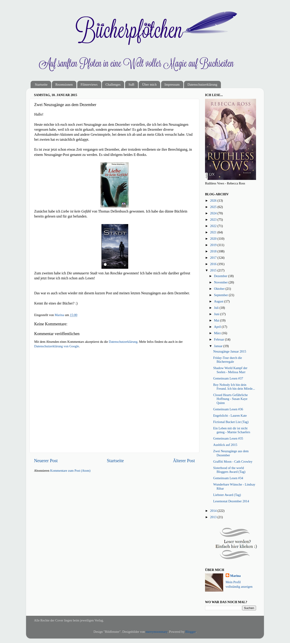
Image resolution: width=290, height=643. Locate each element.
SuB (131, 84)
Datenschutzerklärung (202, 84)
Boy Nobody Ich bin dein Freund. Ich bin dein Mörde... (234, 386)
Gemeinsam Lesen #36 (228, 409)
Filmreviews (89, 84)
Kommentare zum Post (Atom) (70, 470)
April (218, 327)
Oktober (220, 288)
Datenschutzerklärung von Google (56, 346)
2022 (213, 226)
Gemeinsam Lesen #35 (228, 438)
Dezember (221, 276)
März (218, 333)
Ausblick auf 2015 (225, 445)
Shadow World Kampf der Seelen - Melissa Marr (230, 370)
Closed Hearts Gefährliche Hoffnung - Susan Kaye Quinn (230, 399)
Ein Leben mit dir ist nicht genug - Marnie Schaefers (231, 430)
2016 (213, 264)
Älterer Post (184, 460)
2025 (213, 207)
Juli (217, 307)
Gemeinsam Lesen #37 (228, 378)
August (219, 301)
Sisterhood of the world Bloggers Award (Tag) (229, 470)
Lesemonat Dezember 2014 (231, 501)
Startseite (41, 84)
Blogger (190, 631)
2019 (213, 245)
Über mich (149, 84)
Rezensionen (64, 84)
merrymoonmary (156, 631)
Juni (217, 314)
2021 (213, 232)
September (221, 295)
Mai (217, 320)
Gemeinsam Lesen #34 (228, 478)
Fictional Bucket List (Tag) (231, 422)
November (221, 282)
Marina (235, 576)
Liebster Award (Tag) (227, 495)
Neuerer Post (46, 460)
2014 (213, 510)
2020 (213, 238)
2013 (213, 517)
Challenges (113, 84)
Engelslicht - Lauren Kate (230, 415)
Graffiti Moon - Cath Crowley (232, 461)
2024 (213, 213)
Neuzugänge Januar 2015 (229, 351)
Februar (219, 339)
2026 (213, 200)
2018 (213, 251)
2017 (213, 257)
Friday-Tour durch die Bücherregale (227, 359)
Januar (218, 346)
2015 (213, 270)
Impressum (172, 84)
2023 (213, 219)
